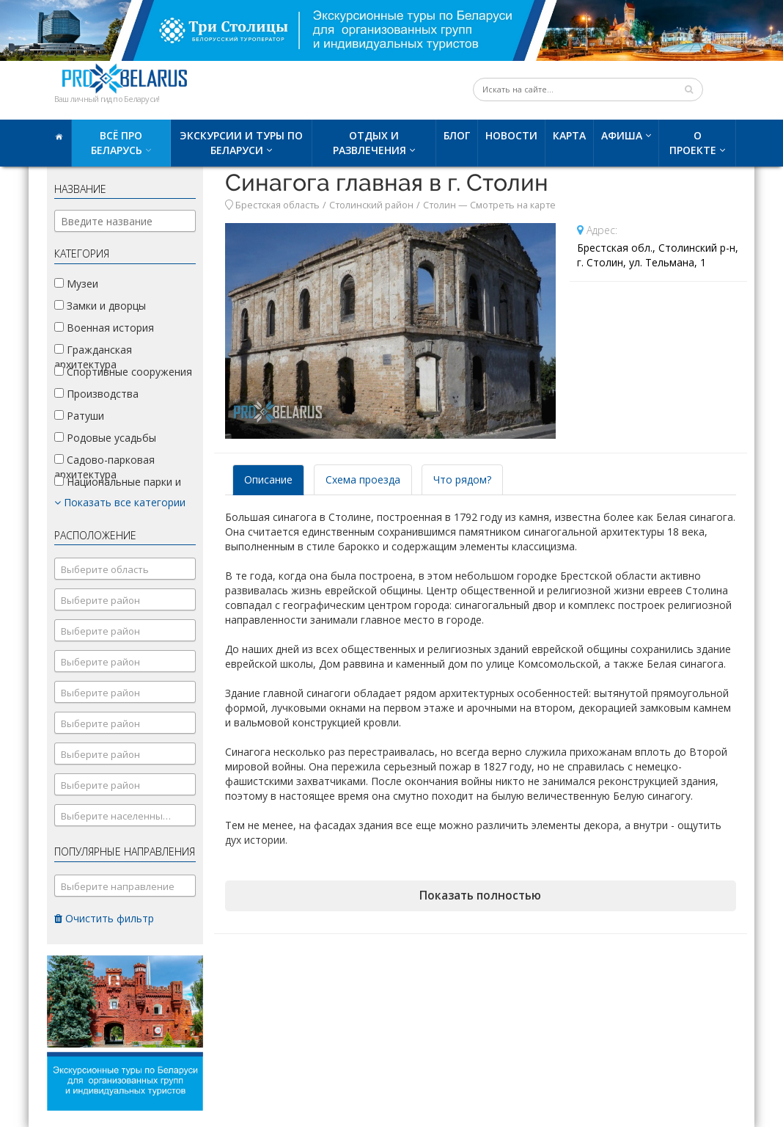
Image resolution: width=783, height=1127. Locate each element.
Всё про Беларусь (116, 142)
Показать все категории (119, 502)
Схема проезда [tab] (363, 479)
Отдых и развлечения (369, 142)
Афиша (621, 135)
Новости (511, 135)
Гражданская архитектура (93, 357)
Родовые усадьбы (105, 438)
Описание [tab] (268, 479)
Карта (569, 135)
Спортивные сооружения (123, 372)
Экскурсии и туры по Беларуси (241, 142)
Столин (439, 205)
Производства (96, 394)
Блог (457, 135)
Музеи (76, 284)
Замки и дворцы (100, 306)
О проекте (692, 142)
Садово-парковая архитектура (104, 467)
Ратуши (79, 416)
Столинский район (371, 205)
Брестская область (277, 205)
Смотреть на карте (513, 205)
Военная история (104, 328)
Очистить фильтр (104, 918)
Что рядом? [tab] (462, 479)
